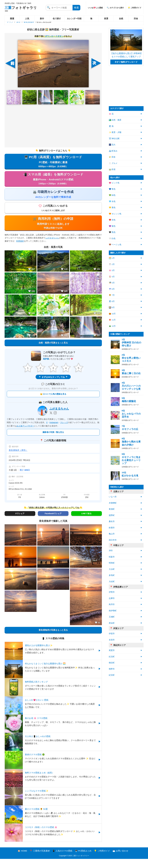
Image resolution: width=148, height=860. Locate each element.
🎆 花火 (112, 145)
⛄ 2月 (112, 264)
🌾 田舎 (112, 157)
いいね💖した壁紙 (95, 8)
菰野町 (112, 515)
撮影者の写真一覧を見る (53, 433)
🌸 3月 (112, 270)
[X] (51, 414)
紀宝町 (112, 675)
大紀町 (112, 582)
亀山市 (112, 534)
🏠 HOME (22, 852)
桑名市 (112, 521)
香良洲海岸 (29, 22)
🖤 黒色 (112, 232)
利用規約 (20, 242)
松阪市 (112, 557)
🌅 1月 (112, 258)
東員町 (112, 509)
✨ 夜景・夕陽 (115, 132)
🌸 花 (111, 114)
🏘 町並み (113, 151)
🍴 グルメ (113, 163)
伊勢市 (112, 592)
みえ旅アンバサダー (25, 427)
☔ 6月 (112, 289)
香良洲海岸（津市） (18, 451)
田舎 (136, 18)
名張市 (112, 640)
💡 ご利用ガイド (134, 8)
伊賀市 (112, 634)
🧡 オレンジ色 (115, 214)
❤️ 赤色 (112, 220)
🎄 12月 (112, 326)
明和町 (112, 563)
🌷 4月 (112, 277)
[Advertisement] (53, 125)
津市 (18, 22)
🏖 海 (111, 126)
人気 (27, 18)
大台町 (112, 569)
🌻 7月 (112, 295)
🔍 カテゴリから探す (115, 8)
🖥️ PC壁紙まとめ (83, 852)
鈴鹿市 (112, 528)
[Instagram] (55, 414)
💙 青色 (112, 189)
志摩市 (112, 598)
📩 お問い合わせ (120, 852)
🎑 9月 (112, 307)
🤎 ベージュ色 (115, 245)
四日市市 (113, 540)
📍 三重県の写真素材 (40, 852)
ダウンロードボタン (54, 36)
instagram (53, 424)
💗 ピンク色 (114, 183)
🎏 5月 (112, 283)
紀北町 (112, 657)
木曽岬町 (113, 503)
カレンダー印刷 (74, 18)
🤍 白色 (112, 238)
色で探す (57, 18)
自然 (121, 18)
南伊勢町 (113, 611)
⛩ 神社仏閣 (114, 139)
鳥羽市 (112, 604)
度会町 (112, 623)
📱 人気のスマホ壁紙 (62, 852)
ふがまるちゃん (52, 239)
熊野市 (112, 669)
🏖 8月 (112, 301)
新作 (42, 18)
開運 (12, 18)
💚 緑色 (112, 195)
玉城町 (112, 617)
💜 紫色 (112, 226)
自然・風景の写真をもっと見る (53, 344)
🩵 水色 (112, 201)
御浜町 (112, 663)
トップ (10, 22)
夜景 (106, 18)
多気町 (112, 575)
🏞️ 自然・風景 (115, 120)
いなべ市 (113, 497)
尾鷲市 (112, 650)
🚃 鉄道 (112, 169)
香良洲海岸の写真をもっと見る (53, 631)
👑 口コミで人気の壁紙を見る (53, 395)
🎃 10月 (112, 314)
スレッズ (64, 424)
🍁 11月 (112, 320)
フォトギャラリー (21, 9)
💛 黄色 (112, 207)
